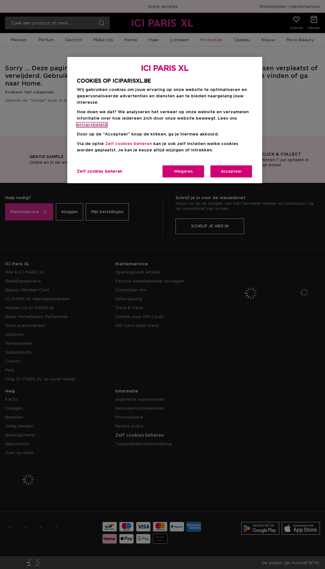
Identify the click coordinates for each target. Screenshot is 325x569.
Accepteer (231, 171)
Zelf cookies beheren (128, 144)
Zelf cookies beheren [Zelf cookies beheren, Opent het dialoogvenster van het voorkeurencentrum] (100, 171)
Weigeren (183, 171)
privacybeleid (92, 125)
